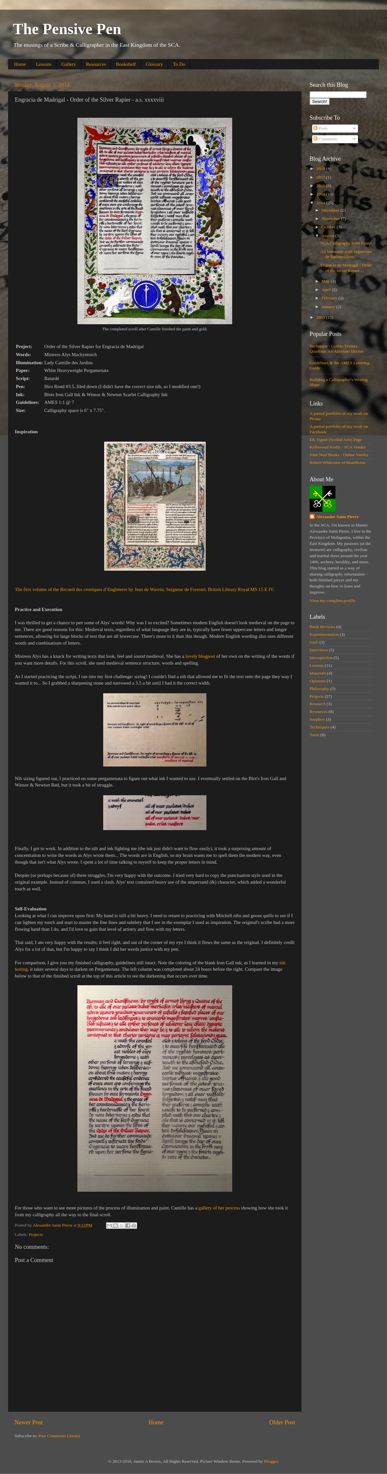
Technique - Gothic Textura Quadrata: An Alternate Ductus (336, 349)
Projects (36, 1234)
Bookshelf (126, 64)
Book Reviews (322, 626)
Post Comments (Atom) (59, 1435)
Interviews (319, 649)
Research (317, 703)
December (331, 210)
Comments (325, 138)
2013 (321, 317)
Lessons (43, 64)
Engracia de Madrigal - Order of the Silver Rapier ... (346, 268)
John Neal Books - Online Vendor (339, 454)
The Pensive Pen (67, 28)
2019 (321, 168)
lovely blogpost (200, 656)
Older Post (282, 1422)
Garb (314, 642)
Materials (318, 673)
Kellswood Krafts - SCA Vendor (338, 447)
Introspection (321, 657)
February (330, 298)
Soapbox (317, 719)
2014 (321, 202)
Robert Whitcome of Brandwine (337, 462)
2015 (321, 194)
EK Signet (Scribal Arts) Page (336, 439)
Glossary (154, 64)
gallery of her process (219, 1207)
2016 (321, 185)
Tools (314, 734)
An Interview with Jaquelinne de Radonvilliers (346, 254)
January (329, 306)
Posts (320, 128)
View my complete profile (332, 600)
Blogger (271, 1461)
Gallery (69, 64)
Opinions (318, 680)
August (328, 235)
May (326, 281)
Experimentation (324, 634)
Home (20, 64)
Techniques (319, 727)
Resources (96, 64)
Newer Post (29, 1422)
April (327, 289)
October (329, 227)
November (331, 218)
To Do (179, 64)
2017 (321, 177)
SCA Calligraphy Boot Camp (346, 243)
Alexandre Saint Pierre (337, 516)
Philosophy (319, 688)
